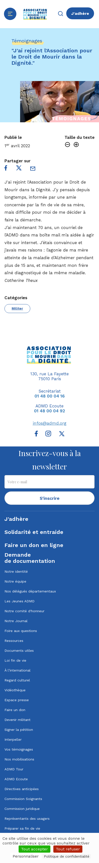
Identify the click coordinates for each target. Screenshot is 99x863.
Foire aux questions (20, 631)
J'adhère (80, 13)
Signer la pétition (18, 730)
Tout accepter (34, 849)
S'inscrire (50, 498)
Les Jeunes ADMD (19, 601)
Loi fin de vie (15, 660)
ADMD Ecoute (16, 779)
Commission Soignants (23, 799)
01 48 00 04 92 (49, 410)
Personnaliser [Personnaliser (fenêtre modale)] (26, 856)
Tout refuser (68, 849)
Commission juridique (22, 809)
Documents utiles (19, 651)
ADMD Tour (13, 769)
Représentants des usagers (27, 819)
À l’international (17, 670)
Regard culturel (17, 680)
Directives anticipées (21, 789)
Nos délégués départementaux (30, 591)
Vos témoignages (18, 749)
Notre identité (16, 571)
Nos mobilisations (19, 759)
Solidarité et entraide (33, 532)
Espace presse (16, 700)
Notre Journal (16, 621)
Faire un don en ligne (33, 545)
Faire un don (14, 710)
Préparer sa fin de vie (22, 828)
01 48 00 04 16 (49, 396)
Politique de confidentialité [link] (66, 856)
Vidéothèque (15, 690)
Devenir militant (17, 720)
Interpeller (13, 739)
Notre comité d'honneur (24, 611)
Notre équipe (15, 581)
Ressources (13, 641)
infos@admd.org (49, 423)
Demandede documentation (29, 558)
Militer (17, 308)
